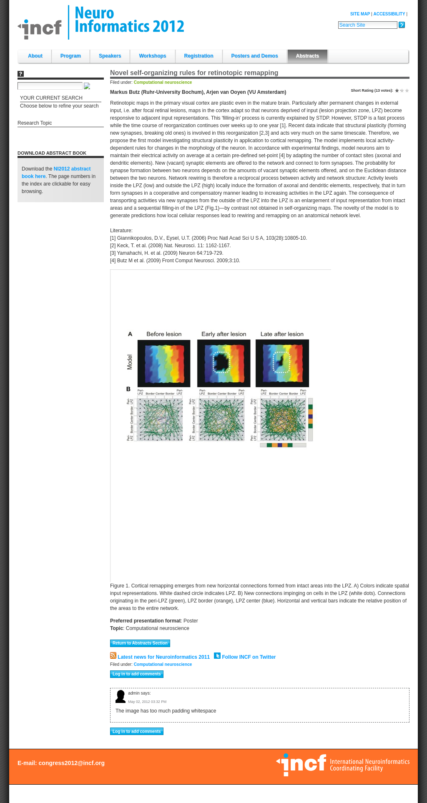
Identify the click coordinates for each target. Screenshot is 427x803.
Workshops (152, 56)
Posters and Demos (254, 56)
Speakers (110, 56)
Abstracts (307, 56)
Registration (199, 56)
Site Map (360, 14)
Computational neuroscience (163, 82)
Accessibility (389, 14)
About (35, 56)
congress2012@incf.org (72, 763)
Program (70, 56)
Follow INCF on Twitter (245, 657)
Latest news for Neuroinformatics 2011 (160, 657)
